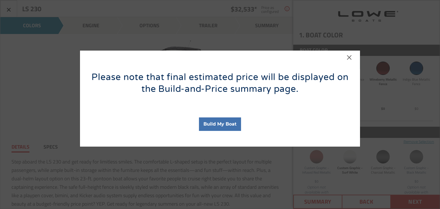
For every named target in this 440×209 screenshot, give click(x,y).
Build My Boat (220, 124)
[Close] (349, 60)
